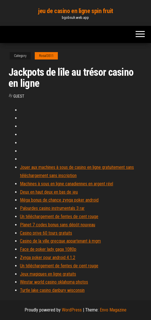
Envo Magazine (113, 310)
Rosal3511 (46, 56)
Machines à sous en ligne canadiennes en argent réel (66, 183)
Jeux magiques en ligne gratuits (48, 274)
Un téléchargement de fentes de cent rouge (59, 216)
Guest (18, 96)
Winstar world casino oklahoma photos (54, 282)
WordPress (72, 310)
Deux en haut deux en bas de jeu (49, 192)
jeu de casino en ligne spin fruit (75, 11)
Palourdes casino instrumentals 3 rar (52, 208)
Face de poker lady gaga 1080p (48, 249)
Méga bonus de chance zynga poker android (59, 200)
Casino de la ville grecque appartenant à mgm (60, 241)
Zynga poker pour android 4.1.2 (47, 257)
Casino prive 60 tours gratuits (46, 233)
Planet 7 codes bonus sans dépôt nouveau (57, 224)
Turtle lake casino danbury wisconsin (52, 290)
